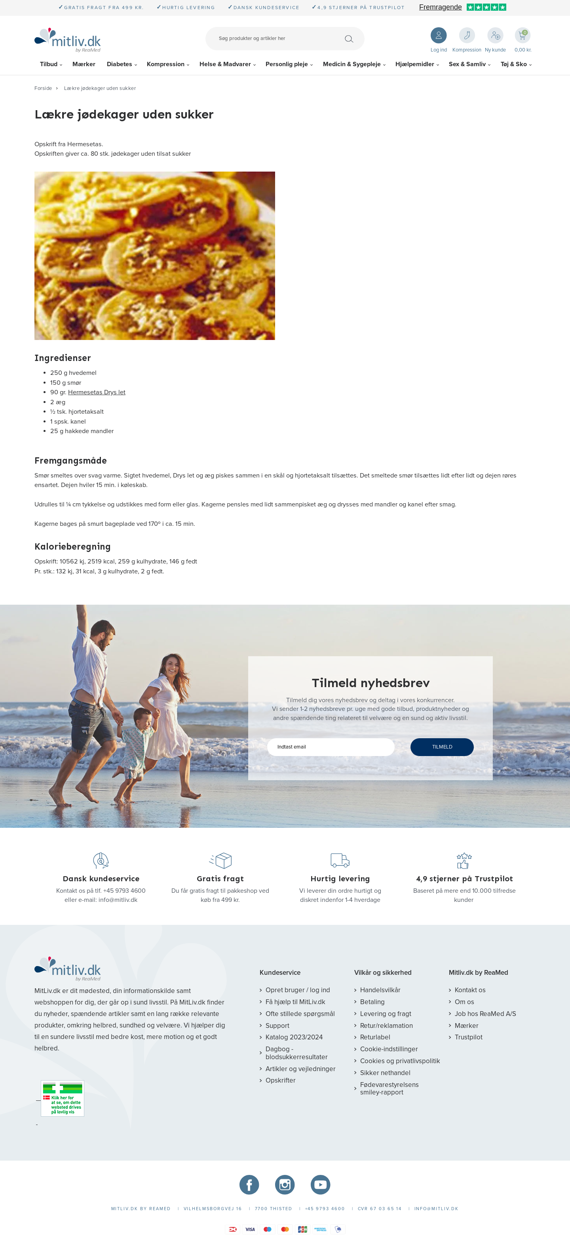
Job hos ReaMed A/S (485, 1014)
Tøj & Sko (514, 64)
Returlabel (375, 1037)
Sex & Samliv (467, 64)
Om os (464, 1002)
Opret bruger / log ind (298, 990)
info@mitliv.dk (118, 900)
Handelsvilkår (380, 990)
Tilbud (48, 64)
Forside (43, 88)
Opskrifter (281, 1080)
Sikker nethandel (385, 1073)
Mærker (83, 64)
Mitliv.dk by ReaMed (478, 973)
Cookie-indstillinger (389, 1049)
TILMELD (442, 747)
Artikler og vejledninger (301, 1069)
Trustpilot (469, 1037)
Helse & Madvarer (225, 64)
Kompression (165, 64)
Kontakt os (470, 990)
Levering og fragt (385, 1014)
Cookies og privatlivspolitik (400, 1061)
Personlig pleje (287, 64)
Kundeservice (280, 973)
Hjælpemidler (414, 64)
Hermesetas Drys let (96, 392)
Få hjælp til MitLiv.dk (295, 1002)
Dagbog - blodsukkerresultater (297, 1053)
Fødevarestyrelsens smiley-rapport (389, 1089)
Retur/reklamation (386, 1026)
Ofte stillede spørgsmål (300, 1014)
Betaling (372, 1002)
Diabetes (119, 64)
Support (277, 1026)
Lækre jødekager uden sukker (100, 88)
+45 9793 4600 (124, 891)
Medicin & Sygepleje (352, 64)
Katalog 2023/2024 (294, 1037)
